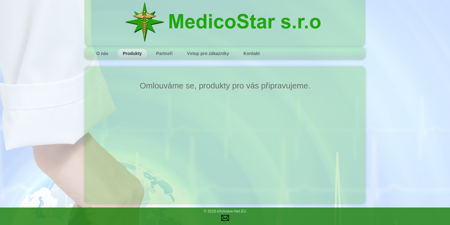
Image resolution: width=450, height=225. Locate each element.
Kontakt (251, 53)
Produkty (132, 53)
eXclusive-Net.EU (231, 211)
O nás (102, 53)
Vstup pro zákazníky (208, 53)
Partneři (164, 53)
